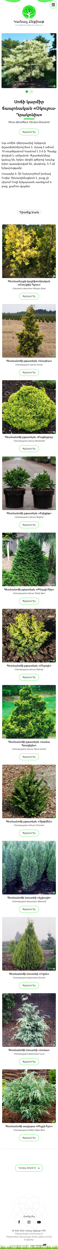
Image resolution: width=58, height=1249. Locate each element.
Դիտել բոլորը (29, 1168)
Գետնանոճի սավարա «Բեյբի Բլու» (29, 1128)
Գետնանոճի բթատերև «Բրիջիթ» (29, 515)
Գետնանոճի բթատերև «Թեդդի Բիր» (29, 591)
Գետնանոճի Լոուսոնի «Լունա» (29, 1051)
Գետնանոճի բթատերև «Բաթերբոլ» (29, 438)
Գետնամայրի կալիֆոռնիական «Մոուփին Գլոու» (29, 285)
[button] (27, 92)
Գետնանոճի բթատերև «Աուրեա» (29, 362)
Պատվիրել (29, 132)
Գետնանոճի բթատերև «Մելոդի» (29, 667)
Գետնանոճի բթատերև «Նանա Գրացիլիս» (29, 745)
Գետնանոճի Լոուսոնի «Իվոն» (29, 975)
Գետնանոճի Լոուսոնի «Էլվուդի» (29, 899)
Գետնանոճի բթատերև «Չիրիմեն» (29, 823)
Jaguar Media (35, 1245)
